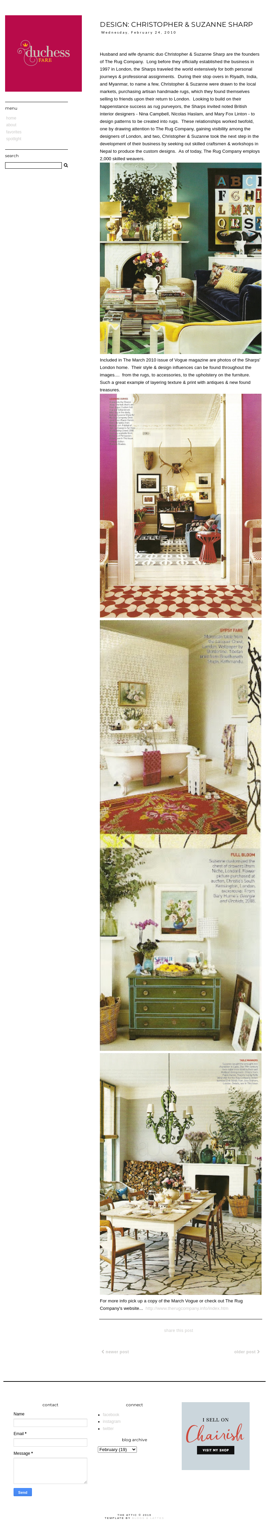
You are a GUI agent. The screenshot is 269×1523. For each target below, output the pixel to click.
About (11, 125)
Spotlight (13, 138)
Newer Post (115, 1352)
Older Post (247, 1352)
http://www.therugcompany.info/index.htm (186, 1308)
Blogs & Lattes (148, 1518)
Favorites (13, 132)
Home (11, 118)
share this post (178, 1330)
